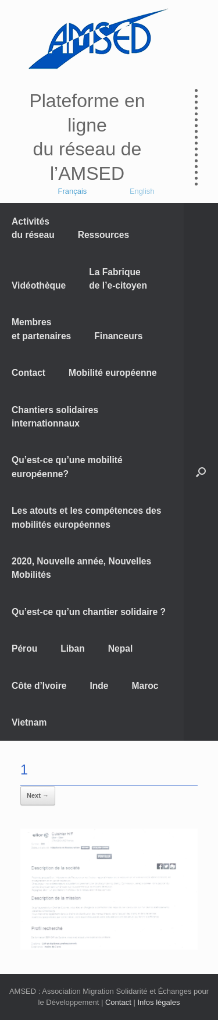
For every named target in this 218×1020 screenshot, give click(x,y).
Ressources (103, 235)
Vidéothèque (39, 285)
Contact (28, 373)
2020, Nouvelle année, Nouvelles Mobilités (81, 568)
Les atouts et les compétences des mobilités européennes (86, 517)
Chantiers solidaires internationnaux (55, 416)
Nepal (120, 648)
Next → (38, 795)
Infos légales (158, 1002)
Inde (99, 686)
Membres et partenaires (41, 328)
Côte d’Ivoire (39, 686)
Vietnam (29, 722)
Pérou (24, 648)
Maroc (145, 686)
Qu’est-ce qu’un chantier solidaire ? (89, 612)
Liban (72, 648)
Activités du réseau (33, 228)
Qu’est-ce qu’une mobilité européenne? (67, 466)
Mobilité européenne (113, 373)
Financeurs (118, 336)
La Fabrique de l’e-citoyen (118, 278)
